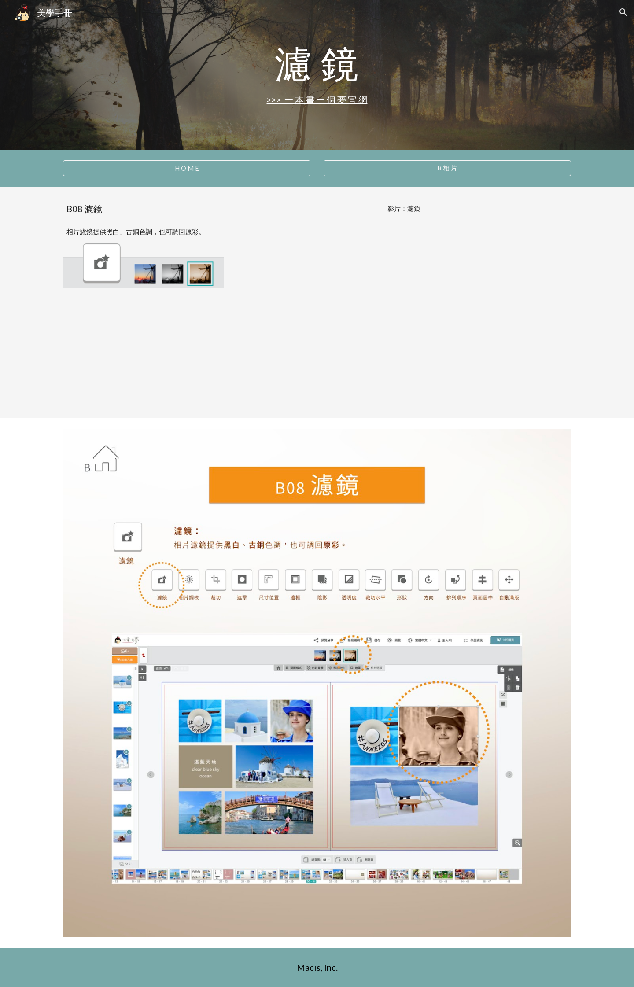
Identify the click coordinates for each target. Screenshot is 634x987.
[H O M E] (186, 168)
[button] (623, 12)
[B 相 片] (447, 168)
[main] (317, 63)
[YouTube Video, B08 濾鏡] (403, 314)
